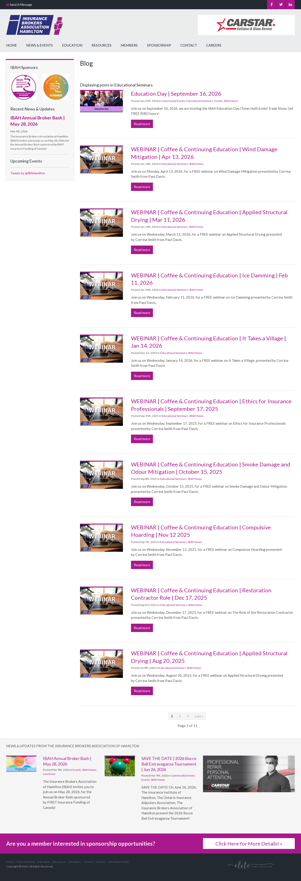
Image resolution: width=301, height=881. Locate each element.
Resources (101, 45)
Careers (213, 45)
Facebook (271, 4)
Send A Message (21, 4)
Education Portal (118, 861)
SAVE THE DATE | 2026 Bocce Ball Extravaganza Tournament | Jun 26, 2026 (169, 764)
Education (72, 45)
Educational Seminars (199, 101)
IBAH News (231, 101)
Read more (142, 124)
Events (218, 101)
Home (11, 45)
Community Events (173, 101)
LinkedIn (290, 4)
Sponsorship (159, 45)
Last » (199, 716)
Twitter (281, 4)
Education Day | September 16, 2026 (176, 93)
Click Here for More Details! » (248, 843)
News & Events (39, 45)
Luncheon (49, 774)
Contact (188, 45)
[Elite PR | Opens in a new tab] (251, 864)
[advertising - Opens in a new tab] (249, 770)
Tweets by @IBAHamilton (27, 173)
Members (129, 45)
